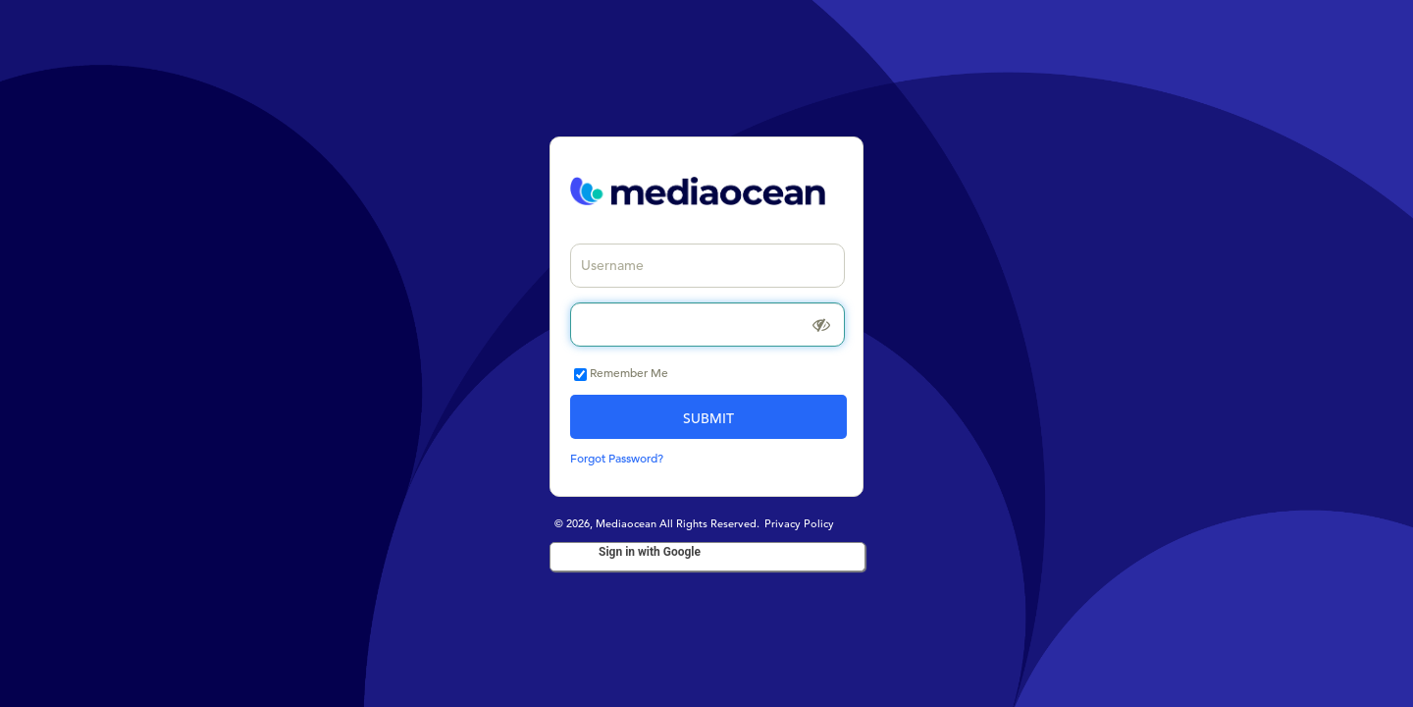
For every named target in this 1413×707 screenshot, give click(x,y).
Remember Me (629, 372)
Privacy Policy (799, 523)
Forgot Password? (616, 457)
